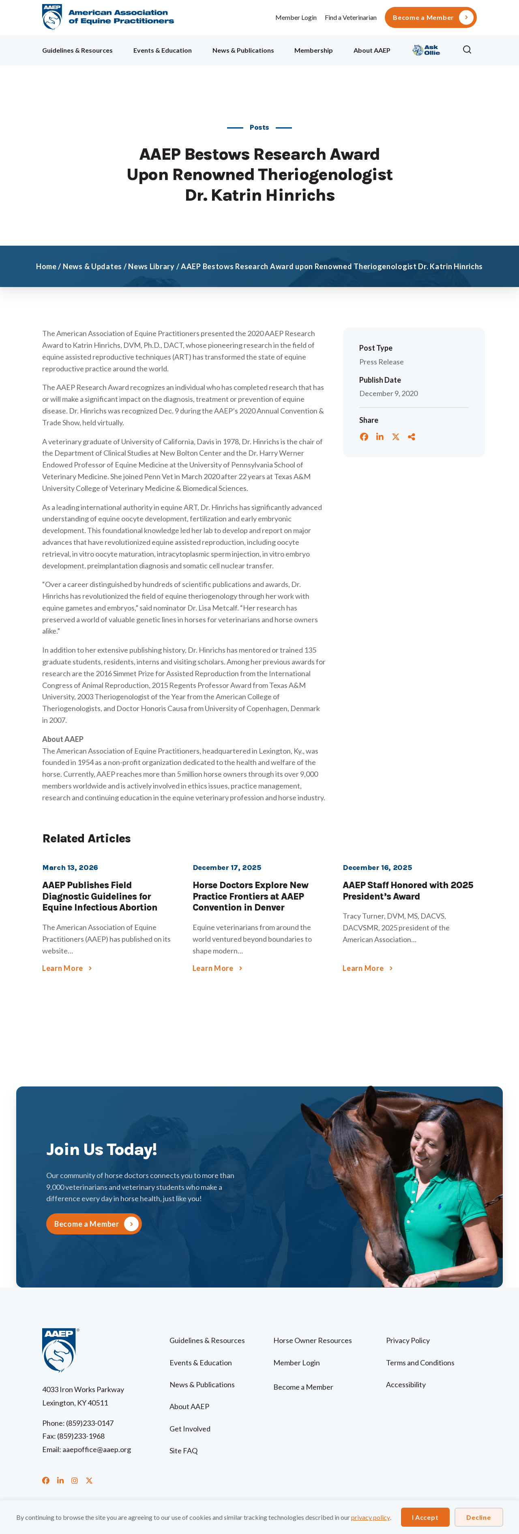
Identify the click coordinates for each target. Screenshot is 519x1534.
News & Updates (92, 266)
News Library (151, 266)
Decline (478, 1517)
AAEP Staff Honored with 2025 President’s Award (408, 891)
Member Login (296, 17)
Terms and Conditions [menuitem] (420, 1362)
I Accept (425, 1517)
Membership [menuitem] (313, 50)
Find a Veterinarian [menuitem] (351, 17)
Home (46, 266)
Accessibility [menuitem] (406, 1384)
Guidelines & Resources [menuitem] (77, 50)
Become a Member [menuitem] (423, 17)
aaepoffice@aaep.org (96, 1449)
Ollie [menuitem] (426, 49)
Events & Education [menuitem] (162, 50)
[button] (469, 50)
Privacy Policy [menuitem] (408, 1340)
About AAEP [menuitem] (372, 50)
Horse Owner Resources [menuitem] (312, 1340)
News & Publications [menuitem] (243, 50)
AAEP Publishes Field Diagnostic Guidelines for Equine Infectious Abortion (99, 896)
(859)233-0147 (90, 1422)
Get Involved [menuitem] (189, 1428)
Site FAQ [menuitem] (183, 1450)
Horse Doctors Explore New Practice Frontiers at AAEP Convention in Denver (250, 896)
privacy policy (370, 1517)
